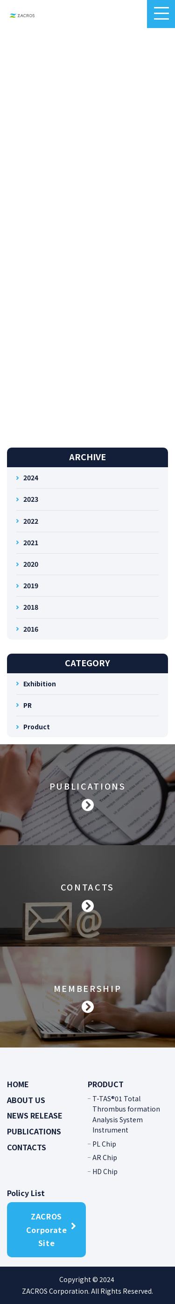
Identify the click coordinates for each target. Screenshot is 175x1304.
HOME (18, 1084)
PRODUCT (106, 1084)
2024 (30, 477)
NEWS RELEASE (35, 1115)
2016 (30, 629)
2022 (30, 521)
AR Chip (104, 1157)
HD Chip (105, 1171)
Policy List (26, 1192)
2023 (30, 499)
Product (36, 726)
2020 (30, 564)
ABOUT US (26, 1099)
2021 (30, 542)
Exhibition (39, 683)
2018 (30, 607)
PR (27, 705)
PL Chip (104, 1143)
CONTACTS (26, 1147)
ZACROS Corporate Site (46, 1230)
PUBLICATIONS (34, 1131)
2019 (30, 585)
